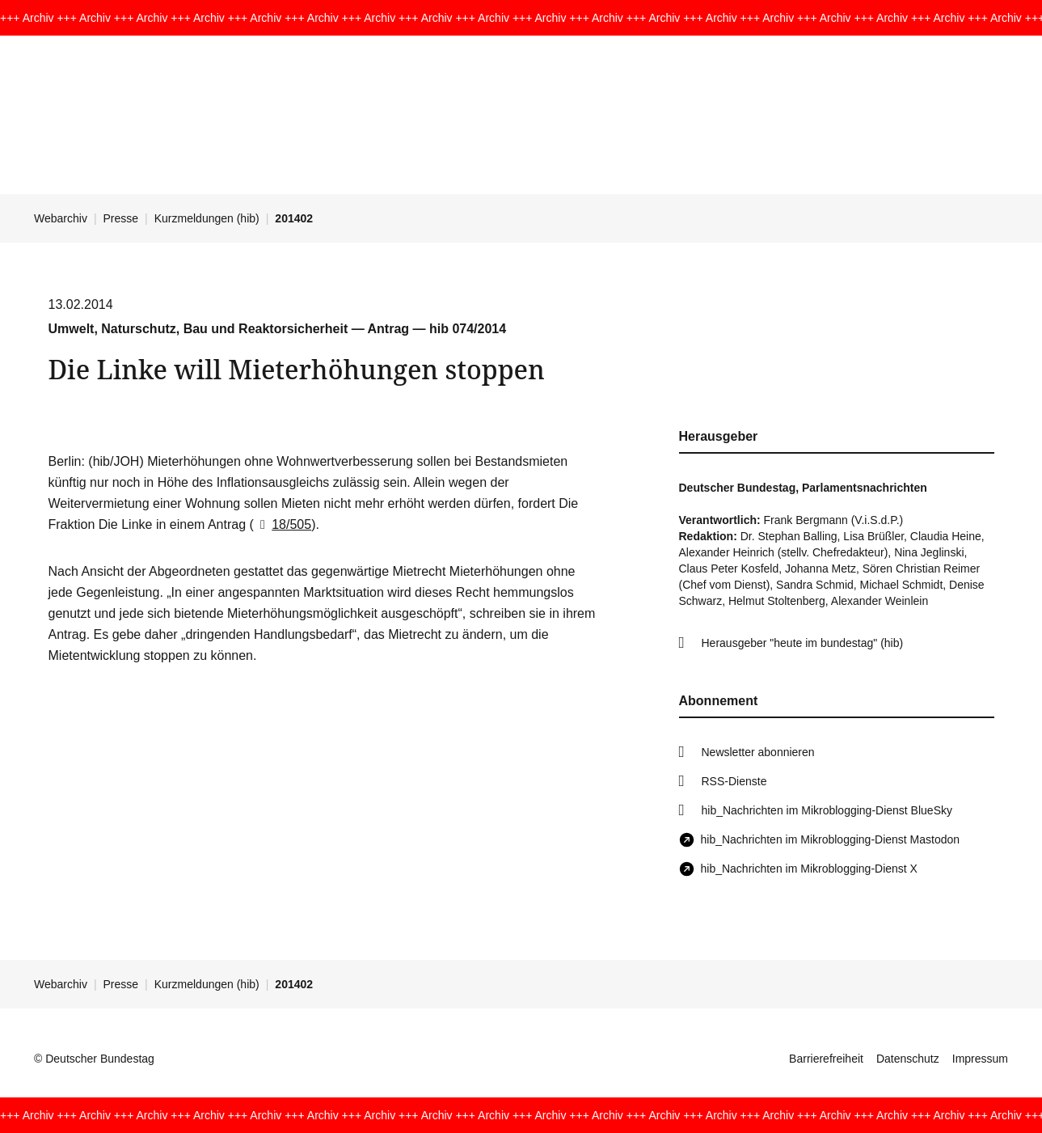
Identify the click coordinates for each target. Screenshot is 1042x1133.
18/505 (282, 524)
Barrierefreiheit (826, 1058)
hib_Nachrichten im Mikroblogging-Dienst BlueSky (827, 810)
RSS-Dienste (734, 781)
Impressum (980, 1058)
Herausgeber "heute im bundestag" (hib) (803, 642)
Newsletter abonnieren (758, 752)
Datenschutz (907, 1058)
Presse (121, 218)
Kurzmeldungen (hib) (206, 218)
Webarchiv (60, 218)
